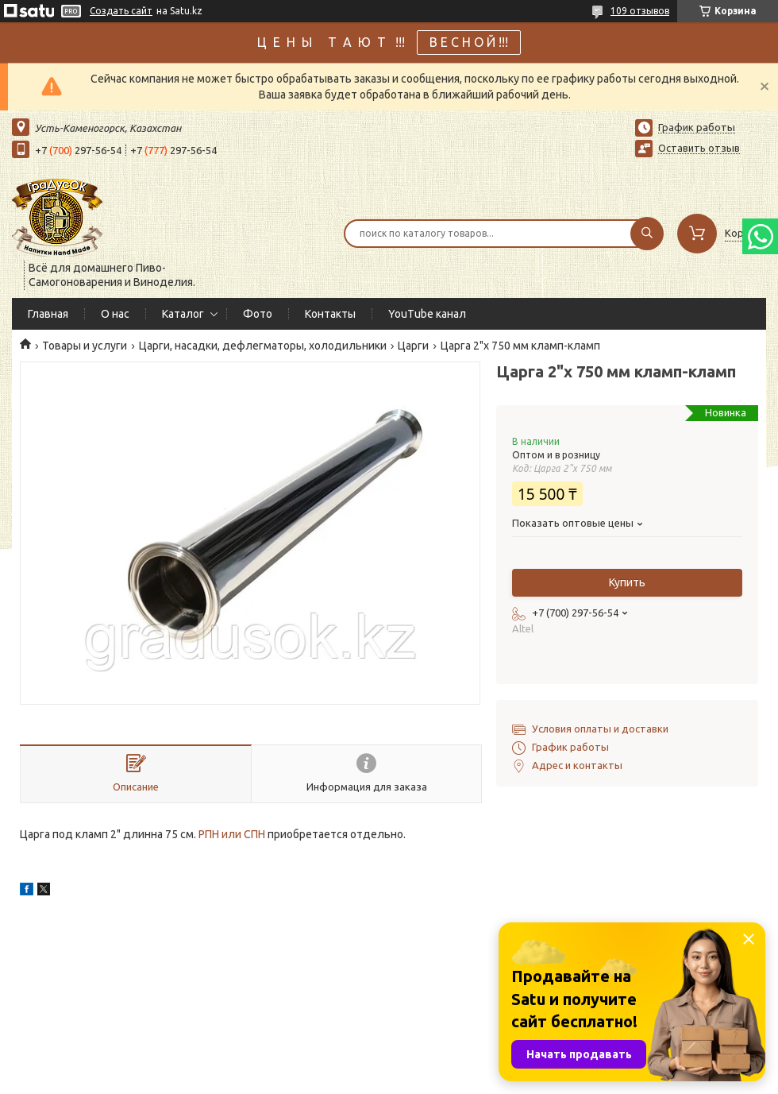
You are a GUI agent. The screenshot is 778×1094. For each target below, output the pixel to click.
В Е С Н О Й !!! (468, 42)
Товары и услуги (84, 345)
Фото (257, 313)
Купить (627, 582)
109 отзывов (639, 11)
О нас (115, 313)
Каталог (183, 313)
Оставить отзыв (699, 147)
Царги (413, 345)
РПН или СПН (231, 834)
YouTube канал (427, 313)
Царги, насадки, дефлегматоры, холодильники (263, 345)
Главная (48, 313)
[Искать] (647, 233)
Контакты (330, 313)
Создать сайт (121, 11)
